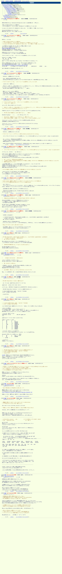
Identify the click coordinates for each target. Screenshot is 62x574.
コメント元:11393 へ (19, 229)
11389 (5, 525)
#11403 (3, 391)
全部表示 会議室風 (9, 1)
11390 (5, 141)
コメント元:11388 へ (19, 543)
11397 (5, 231)
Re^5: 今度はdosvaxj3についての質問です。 (12, 11)
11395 (5, 214)
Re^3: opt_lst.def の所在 (7, 17)
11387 (5, 422)
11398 (5, 255)
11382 (5, 18)
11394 (5, 400)
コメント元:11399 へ (19, 326)
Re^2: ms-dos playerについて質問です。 (7, 5)
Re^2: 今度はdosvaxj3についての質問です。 (10, 8)
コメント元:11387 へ (19, 523)
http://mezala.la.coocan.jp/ (9, 423)
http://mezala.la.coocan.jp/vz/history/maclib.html (15, 70)
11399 (5, 277)
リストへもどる (25, 1)
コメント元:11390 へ (19, 193)
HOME (2, 1)
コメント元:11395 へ (19, 253)
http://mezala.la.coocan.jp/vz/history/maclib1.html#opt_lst (17, 431)
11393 (5, 195)
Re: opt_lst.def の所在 (6, 16)
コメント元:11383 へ (19, 436)
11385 (5, 79)
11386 (4, 142)
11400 (5, 303)
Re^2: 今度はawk (10, 13)
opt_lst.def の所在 (5, 15)
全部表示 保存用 (18, 1)
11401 (5, 328)
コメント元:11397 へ (19, 275)
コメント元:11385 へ (19, 139)
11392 (5, 161)
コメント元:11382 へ (19, 77)
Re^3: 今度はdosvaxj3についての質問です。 (11, 9)
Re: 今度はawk (9, 12)
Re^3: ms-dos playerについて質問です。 (8, 6)
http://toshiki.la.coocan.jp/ (9, 278)
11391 (5, 545)
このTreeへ (12, 35)
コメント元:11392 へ (19, 212)
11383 (5, 37)
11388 (5, 438)
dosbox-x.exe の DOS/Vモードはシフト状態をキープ (11, 14)
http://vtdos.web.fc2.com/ (8, 51)
